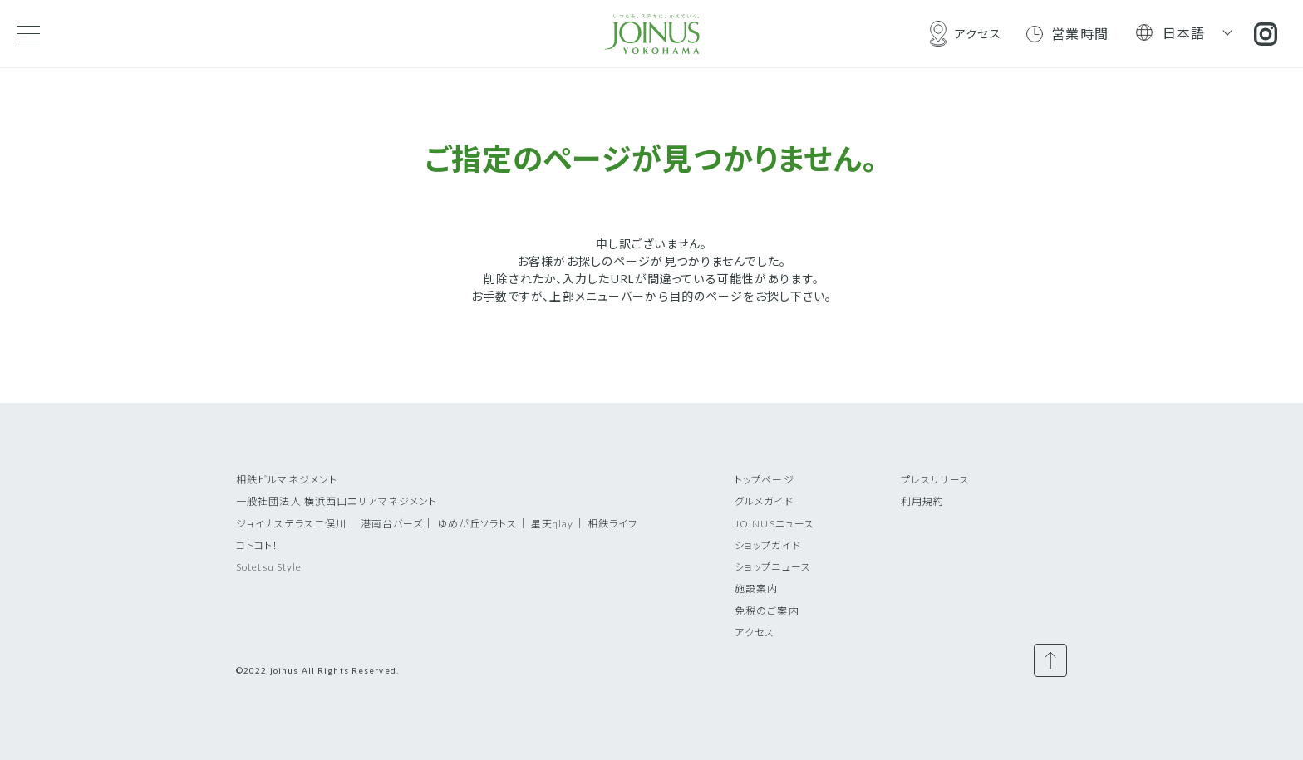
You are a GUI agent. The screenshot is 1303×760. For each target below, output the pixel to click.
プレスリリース (935, 479)
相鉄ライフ (613, 523)
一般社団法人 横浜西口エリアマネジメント (336, 501)
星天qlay (552, 523)
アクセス (754, 632)
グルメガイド (764, 501)
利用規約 (922, 501)
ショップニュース (773, 567)
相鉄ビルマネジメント (286, 479)
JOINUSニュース (774, 523)
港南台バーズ (392, 523)
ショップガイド (768, 545)
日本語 (1184, 33)
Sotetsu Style (269, 567)
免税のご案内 (767, 611)
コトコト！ (257, 545)
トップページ (764, 479)
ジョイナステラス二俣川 (291, 523)
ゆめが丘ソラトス (477, 523)
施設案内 (756, 588)
